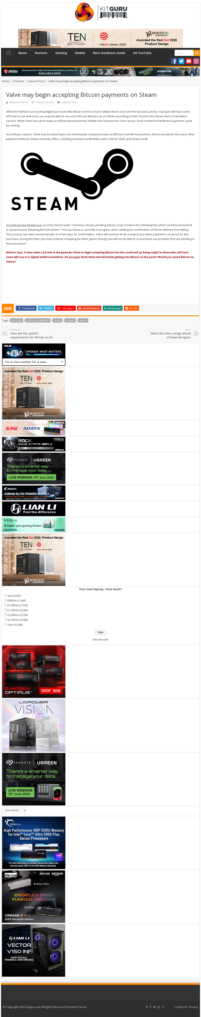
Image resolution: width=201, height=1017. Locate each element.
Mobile (80, 53)
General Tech (36, 81)
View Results (100, 639)
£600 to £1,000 (16, 600)
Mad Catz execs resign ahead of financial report (169, 333)
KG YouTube (142, 53)
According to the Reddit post (24, 225)
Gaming (61, 53)
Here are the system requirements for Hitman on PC (32, 333)
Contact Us (181, 1007)
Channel (18, 81)
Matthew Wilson (19, 102)
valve (83, 320)
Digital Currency (38, 320)
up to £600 (14, 595)
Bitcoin (17, 320)
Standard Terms (76, 1007)
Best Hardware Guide (109, 53)
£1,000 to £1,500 (17, 605)
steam (70, 320)
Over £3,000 (15, 624)
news (58, 320)
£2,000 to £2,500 (17, 615)
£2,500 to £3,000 (17, 620)
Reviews (41, 53)
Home (8, 52)
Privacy (193, 1007)
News (22, 53)
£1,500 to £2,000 (17, 610)
